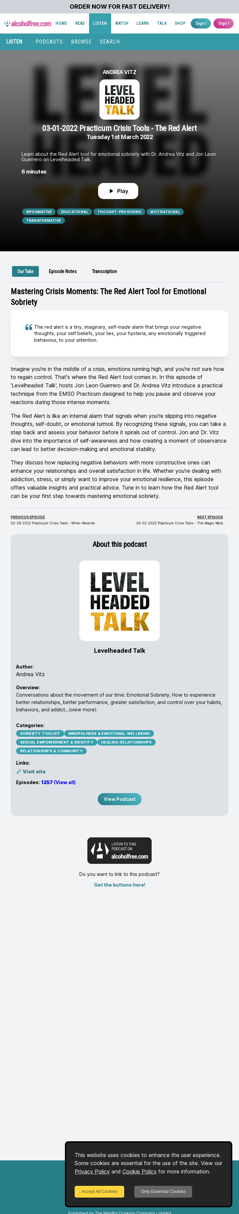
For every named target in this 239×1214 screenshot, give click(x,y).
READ (80, 23)
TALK (162, 23)
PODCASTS (49, 42)
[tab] (25, 271)
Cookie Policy (140, 1171)
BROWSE (81, 42)
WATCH (122, 23)
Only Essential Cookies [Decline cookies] (163, 1191)
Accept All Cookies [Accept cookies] (99, 1191)
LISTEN (100, 23)
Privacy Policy (92, 1171)
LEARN (143, 23)
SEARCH (110, 42)
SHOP (180, 23)
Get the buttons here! (119, 885)
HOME (61, 23)
